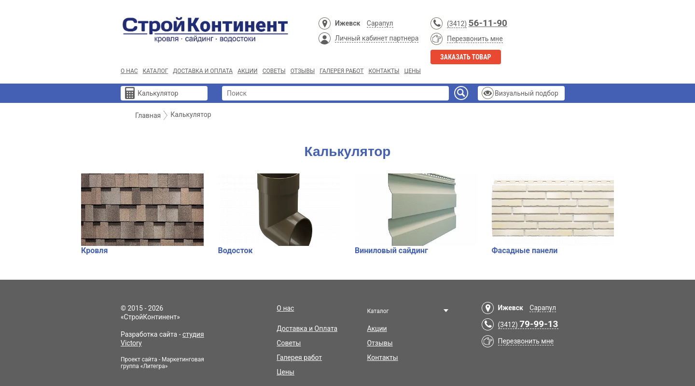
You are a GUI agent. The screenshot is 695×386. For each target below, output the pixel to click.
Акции (247, 71)
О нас (129, 71)
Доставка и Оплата (203, 71)
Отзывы (303, 71)
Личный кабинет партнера (376, 38)
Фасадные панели (553, 214)
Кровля (142, 214)
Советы (274, 71)
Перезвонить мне (475, 39)
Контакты (383, 71)
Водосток (279, 214)
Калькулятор (158, 93)
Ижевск (347, 23)
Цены (412, 71)
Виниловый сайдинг (416, 214)
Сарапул (380, 23)
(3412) (457, 24)
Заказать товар (465, 57)
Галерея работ (341, 71)
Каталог (155, 71)
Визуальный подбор (526, 93)
